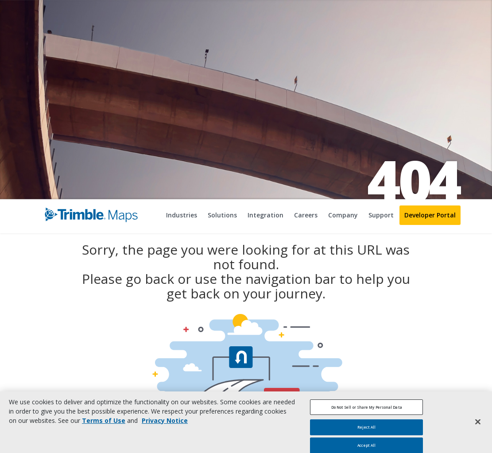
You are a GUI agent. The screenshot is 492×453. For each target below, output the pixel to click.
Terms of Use (103, 425)
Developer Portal (430, 215)
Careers (306, 215)
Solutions (222, 215)
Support (381, 215)
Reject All (366, 432)
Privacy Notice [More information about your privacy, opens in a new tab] (165, 425)
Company (343, 215)
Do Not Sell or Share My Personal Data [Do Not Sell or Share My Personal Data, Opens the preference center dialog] (366, 411)
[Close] (478, 426)
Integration (265, 215)
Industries (181, 215)
